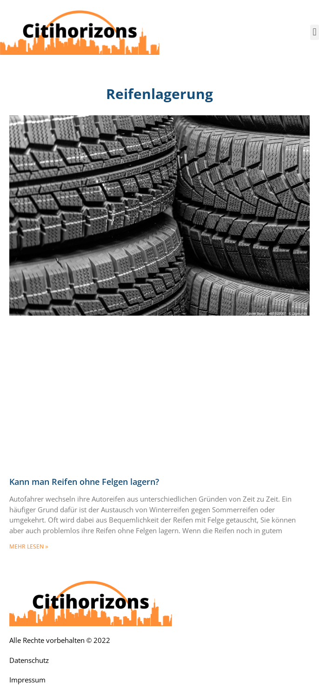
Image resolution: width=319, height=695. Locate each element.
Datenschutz (29, 660)
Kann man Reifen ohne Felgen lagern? (84, 482)
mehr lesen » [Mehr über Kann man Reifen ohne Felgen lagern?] (28, 546)
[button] (314, 32)
